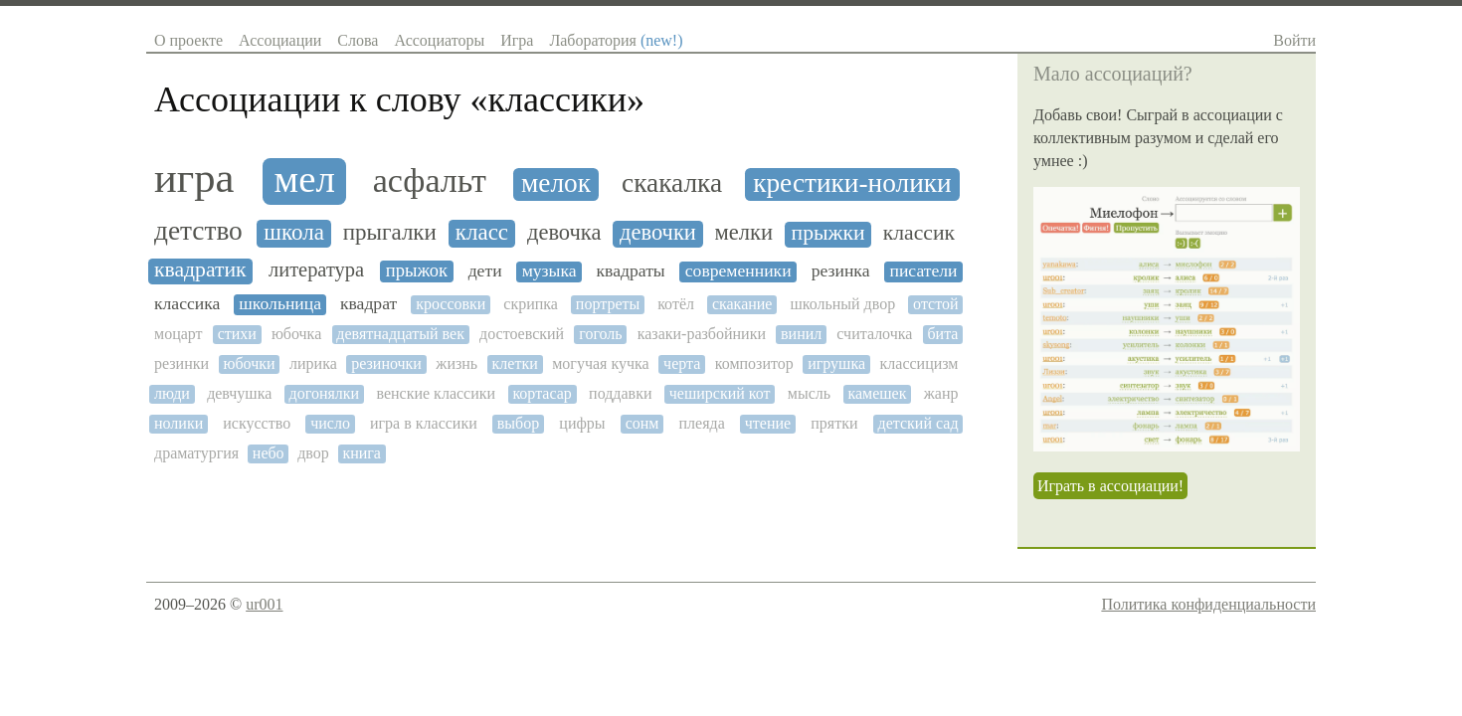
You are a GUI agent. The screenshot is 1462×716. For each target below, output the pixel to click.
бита (942, 333)
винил (801, 333)
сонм (642, 423)
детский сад (918, 423)
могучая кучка (600, 363)
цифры (582, 423)
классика (187, 303)
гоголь (600, 333)
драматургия (196, 453)
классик (919, 233)
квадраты (631, 271)
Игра (516, 40)
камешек (876, 393)
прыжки (828, 233)
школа (294, 232)
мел (304, 179)
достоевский (521, 333)
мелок (556, 183)
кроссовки (450, 303)
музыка (549, 271)
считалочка (874, 333)
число (330, 423)
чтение (768, 423)
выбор (518, 423)
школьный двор (842, 303)
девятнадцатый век (400, 333)
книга (361, 453)
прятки (834, 423)
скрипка (530, 303)
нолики (178, 423)
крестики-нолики (852, 183)
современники (738, 271)
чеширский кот (720, 393)
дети (485, 271)
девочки (658, 233)
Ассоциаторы (439, 40)
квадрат (368, 303)
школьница (280, 303)
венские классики (435, 393)
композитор (754, 363)
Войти (1294, 40)
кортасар (541, 393)
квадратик (200, 270)
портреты (608, 303)
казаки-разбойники (702, 333)
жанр (941, 393)
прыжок (417, 270)
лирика (313, 363)
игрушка (836, 363)
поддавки (620, 393)
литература (316, 269)
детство (198, 231)
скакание (742, 303)
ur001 (264, 604)
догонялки (324, 393)
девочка (564, 233)
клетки (515, 363)
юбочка (296, 333)
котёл (675, 303)
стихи (237, 333)
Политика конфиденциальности (1208, 604)
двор (313, 453)
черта (681, 363)
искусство (256, 423)
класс (482, 232)
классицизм (919, 363)
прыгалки (390, 232)
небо (268, 453)
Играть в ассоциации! (1110, 485)
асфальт (429, 180)
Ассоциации (280, 40)
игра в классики (423, 423)
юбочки (249, 363)
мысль (809, 393)
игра (194, 178)
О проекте (188, 40)
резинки (181, 363)
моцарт (178, 333)
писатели (923, 271)
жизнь (456, 363)
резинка (841, 271)
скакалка (672, 183)
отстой (935, 303)
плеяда (701, 423)
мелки (744, 233)
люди (172, 393)
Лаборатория (615, 40)
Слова (357, 40)
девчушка (239, 393)
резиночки (386, 363)
